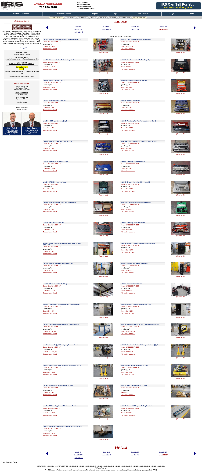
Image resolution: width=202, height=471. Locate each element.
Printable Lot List (21, 102)
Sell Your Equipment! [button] (139, 17)
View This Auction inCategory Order (21, 93)
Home (192, 14)
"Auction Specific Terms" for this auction (21, 76)
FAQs (171, 14)
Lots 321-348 (79, 32)
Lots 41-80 (106, 26)
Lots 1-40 (78, 26)
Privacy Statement (6, 462)
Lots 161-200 (78, 29)
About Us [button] (93, 17)
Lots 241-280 (135, 29)
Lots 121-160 (163, 26)
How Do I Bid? (143, 14)
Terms (15, 462)
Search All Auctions (21, 14)
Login (115, 14)
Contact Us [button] (113, 17)
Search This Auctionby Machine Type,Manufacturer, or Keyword (22, 88)
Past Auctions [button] (70, 17)
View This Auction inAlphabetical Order (21, 98)
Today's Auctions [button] (57, 17)
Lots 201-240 (106, 29)
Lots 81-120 (135, 26)
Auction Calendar (64, 14)
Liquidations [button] (82, 17)
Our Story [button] (103, 17)
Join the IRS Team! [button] (124, 17)
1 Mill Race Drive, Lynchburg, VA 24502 (21, 64)
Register (95, 14)
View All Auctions (21, 109)
